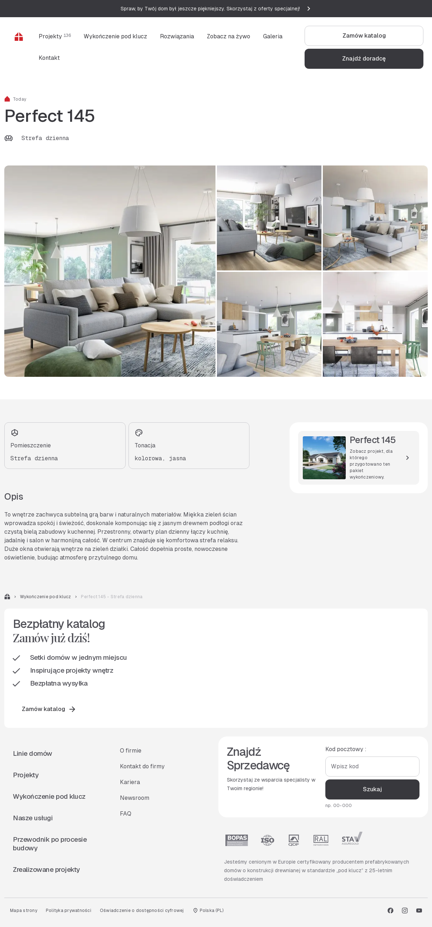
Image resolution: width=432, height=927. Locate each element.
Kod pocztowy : (345, 749)
